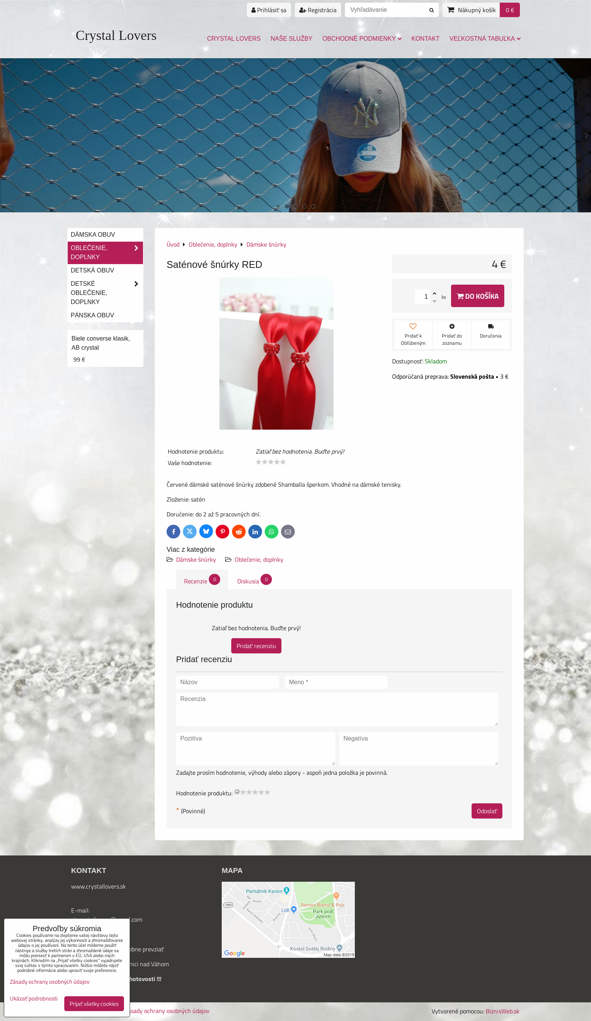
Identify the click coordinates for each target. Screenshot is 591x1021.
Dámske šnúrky (196, 559)
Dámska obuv (93, 234)
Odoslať (487, 811)
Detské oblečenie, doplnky (107, 293)
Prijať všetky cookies (94, 1003)
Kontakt (425, 38)
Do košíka (478, 295)
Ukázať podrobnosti (33, 999)
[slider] (271, 462)
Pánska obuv (92, 315)
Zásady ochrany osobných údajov (167, 1010)
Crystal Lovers (116, 35)
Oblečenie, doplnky (259, 559)
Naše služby (292, 38)
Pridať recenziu (256, 645)
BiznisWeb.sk (503, 1011)
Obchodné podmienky (362, 38)
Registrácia (318, 9)
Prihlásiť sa (268, 9)
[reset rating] (237, 791)
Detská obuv (92, 270)
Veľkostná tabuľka (485, 38)
